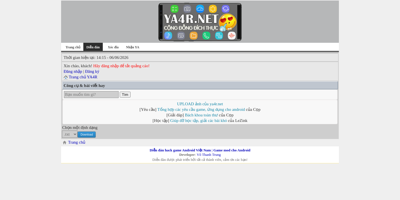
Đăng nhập (73, 71)
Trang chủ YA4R (83, 77)
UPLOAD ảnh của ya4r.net (200, 104)
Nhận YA (132, 47)
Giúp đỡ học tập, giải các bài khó (198, 120)
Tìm (125, 94)
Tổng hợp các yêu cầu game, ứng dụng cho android (201, 109)
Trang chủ (73, 47)
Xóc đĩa (113, 47)
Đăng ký (92, 71)
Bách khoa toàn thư (201, 115)
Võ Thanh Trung (209, 154)
